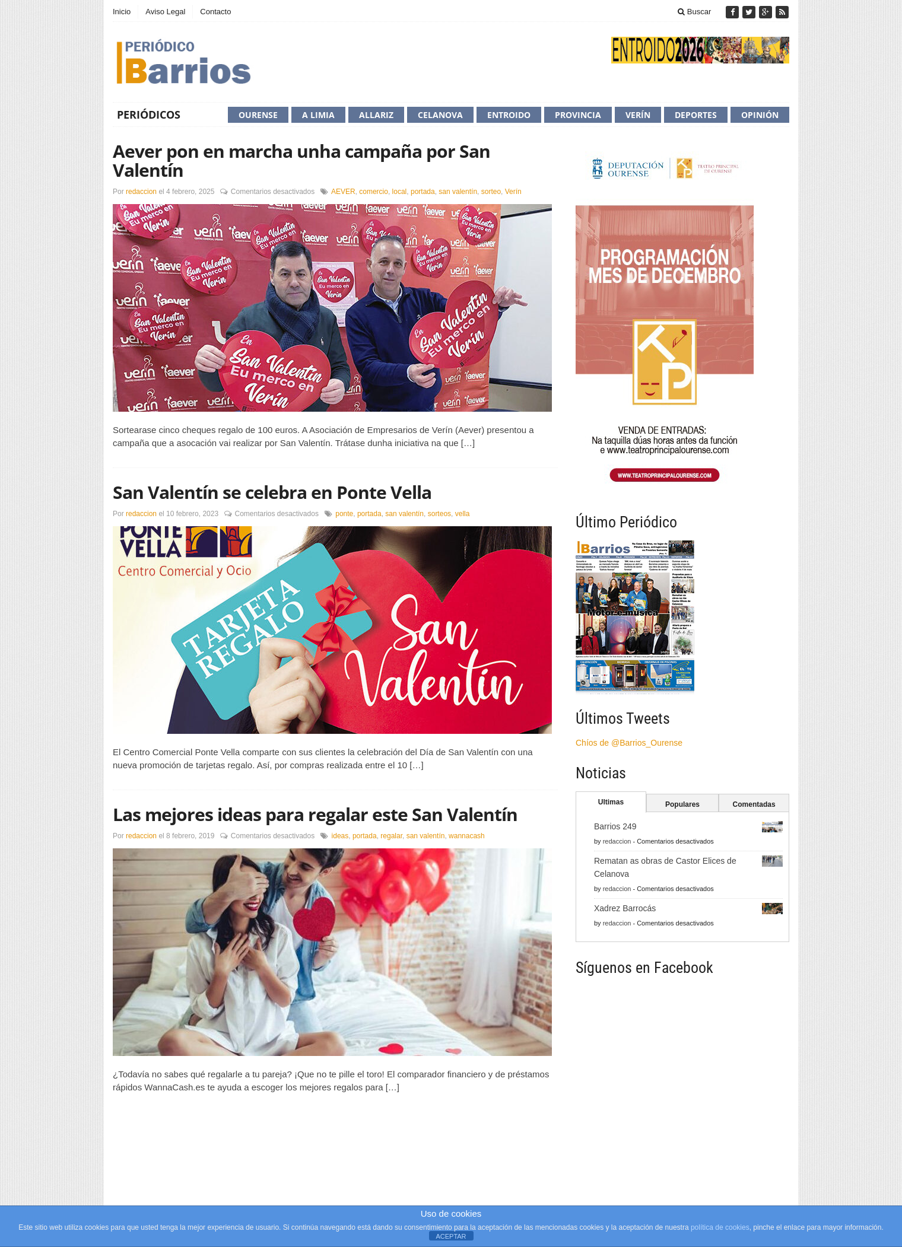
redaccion (141, 191)
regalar (391, 836)
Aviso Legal (165, 11)
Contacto (215, 11)
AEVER (343, 191)
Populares (682, 804)
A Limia (318, 114)
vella (462, 514)
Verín (637, 114)
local (399, 191)
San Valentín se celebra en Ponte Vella (272, 492)
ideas (340, 836)
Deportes (696, 114)
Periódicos (148, 114)
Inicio (122, 11)
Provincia (578, 114)
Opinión (760, 114)
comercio (373, 191)
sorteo (491, 191)
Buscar (694, 11)
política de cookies (720, 1227)
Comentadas (754, 804)
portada (423, 191)
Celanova (440, 114)
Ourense (258, 114)
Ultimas (611, 802)
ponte (344, 514)
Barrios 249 (615, 826)
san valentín (458, 191)
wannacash (467, 836)
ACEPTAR (451, 1236)
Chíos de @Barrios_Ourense (629, 742)
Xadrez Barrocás (625, 908)
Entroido (509, 114)
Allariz (376, 114)
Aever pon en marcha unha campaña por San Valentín (301, 160)
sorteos (439, 514)
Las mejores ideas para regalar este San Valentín (315, 814)
